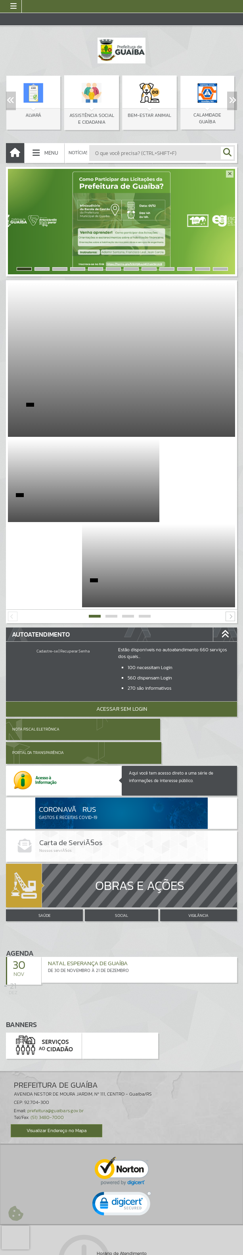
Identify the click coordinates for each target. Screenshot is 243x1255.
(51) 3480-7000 (47, 1013)
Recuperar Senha (75, 566)
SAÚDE (44, 812)
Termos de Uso (121, 1241)
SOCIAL (121, 812)
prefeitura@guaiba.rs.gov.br (55, 1006)
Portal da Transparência (154, 644)
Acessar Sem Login (121, 624)
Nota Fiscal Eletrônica (35, 644)
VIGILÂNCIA (198, 812)
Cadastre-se (47, 566)
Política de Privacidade (122, 1247)
